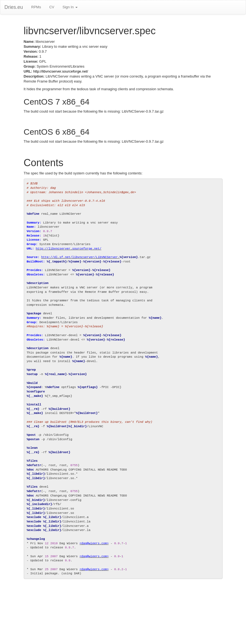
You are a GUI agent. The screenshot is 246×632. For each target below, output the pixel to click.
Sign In (69, 7)
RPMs (36, 7)
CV (51, 7)
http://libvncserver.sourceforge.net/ (60, 71)
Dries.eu (13, 7)
